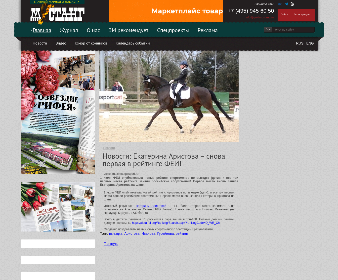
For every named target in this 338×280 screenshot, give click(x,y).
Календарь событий (133, 43)
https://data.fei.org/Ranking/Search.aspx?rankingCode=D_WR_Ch (176, 223)
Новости (40, 43)
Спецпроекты (173, 30)
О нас (93, 30)
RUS (299, 43)
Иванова (148, 233)
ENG (310, 43)
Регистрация (301, 14)
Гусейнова (165, 233)
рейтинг (182, 233)
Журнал (69, 30)
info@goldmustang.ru (260, 17)
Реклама (208, 30)
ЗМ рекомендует (129, 30)
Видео (60, 43)
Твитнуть (111, 244)
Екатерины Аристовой (150, 206)
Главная (42, 30)
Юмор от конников (91, 43)
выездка (115, 233)
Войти (285, 14)
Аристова (131, 233)
